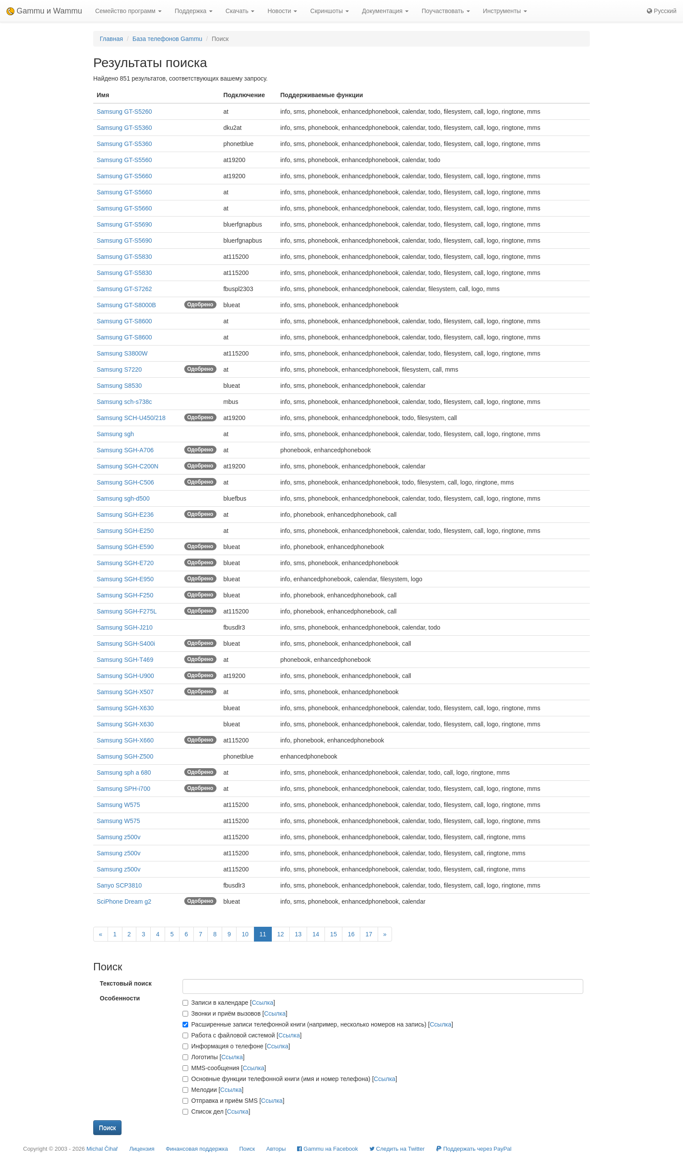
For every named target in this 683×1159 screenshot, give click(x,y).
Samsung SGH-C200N (128, 466)
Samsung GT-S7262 (124, 288)
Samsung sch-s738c (124, 401)
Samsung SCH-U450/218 (131, 417)
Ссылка (263, 1002)
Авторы (276, 1148)
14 (315, 934)
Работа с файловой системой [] (242, 1035)
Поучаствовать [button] (446, 10)
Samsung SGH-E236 (125, 514)
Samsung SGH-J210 (124, 627)
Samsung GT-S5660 (124, 176)
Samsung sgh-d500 (123, 498)
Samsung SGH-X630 (125, 708)
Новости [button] (282, 10)
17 (368, 934)
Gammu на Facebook (327, 1148)
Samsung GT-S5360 (124, 127)
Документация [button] (385, 10)
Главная (111, 38)
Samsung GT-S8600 (124, 321)
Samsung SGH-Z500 (125, 756)
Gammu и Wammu (44, 11)
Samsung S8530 (119, 385)
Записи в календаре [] (229, 1002)
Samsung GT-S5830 (124, 256)
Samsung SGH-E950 (125, 579)
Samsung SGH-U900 (125, 675)
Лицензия (142, 1148)
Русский (661, 10)
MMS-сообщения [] (224, 1067)
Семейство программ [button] (128, 10)
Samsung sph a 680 (124, 772)
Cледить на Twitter (397, 1148)
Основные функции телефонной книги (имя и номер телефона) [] (290, 1078)
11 (263, 934)
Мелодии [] (213, 1089)
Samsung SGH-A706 (125, 450)
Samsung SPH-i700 (123, 788)
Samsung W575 (118, 804)
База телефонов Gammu (167, 38)
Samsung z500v (118, 837)
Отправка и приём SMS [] (233, 1100)
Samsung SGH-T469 (125, 659)
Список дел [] (216, 1111)
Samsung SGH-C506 (125, 482)
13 (298, 934)
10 (245, 934)
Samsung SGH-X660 (125, 740)
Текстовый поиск (126, 983)
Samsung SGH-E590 (125, 546)
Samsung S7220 (119, 369)
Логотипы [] (213, 1057)
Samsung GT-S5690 (124, 224)
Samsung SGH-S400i (126, 643)
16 (351, 934)
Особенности (120, 998)
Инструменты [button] (505, 10)
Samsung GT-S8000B (126, 305)
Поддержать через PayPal (473, 1148)
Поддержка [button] (194, 10)
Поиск (247, 1148)
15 (333, 934)
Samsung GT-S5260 (124, 111)
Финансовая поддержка (197, 1148)
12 (280, 934)
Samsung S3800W (122, 353)
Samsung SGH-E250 (125, 530)
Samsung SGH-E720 (125, 562)
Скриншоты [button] (329, 10)
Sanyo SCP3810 (119, 885)
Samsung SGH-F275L (127, 611)
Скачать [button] (240, 10)
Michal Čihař (102, 1148)
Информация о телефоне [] (236, 1046)
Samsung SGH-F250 (125, 595)
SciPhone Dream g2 (124, 901)
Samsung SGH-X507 (125, 691)
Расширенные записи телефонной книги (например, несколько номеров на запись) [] (318, 1024)
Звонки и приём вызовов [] (235, 1013)
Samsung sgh (115, 433)
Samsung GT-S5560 (124, 159)
